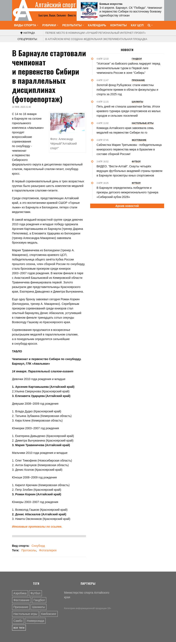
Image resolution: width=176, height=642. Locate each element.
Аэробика (20, 593)
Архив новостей (127, 206)
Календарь (97, 25)
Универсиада (35, 620)
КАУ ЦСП (137, 25)
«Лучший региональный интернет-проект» (95, 32)
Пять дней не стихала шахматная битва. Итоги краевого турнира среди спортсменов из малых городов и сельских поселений (129, 111)
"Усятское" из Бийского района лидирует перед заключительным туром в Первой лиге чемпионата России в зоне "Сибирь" (128, 68)
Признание (21, 607)
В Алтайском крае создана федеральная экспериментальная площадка (96, 39)
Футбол (35, 593)
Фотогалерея (48, 550)
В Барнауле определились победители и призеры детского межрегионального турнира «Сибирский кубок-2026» (127, 192)
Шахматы (38, 607)
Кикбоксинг (48, 614)
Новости (127, 49)
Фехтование (22, 600)
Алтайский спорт (55, 4)
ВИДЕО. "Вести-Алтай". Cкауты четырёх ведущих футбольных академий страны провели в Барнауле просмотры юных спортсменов (129, 171)
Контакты (118, 25)
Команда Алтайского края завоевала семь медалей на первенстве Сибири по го (125, 130)
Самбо (18, 620)
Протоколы (28, 550)
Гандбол (39, 600)
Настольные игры (25, 614)
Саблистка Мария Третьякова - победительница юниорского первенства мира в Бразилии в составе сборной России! (129, 149)
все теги (19, 627)
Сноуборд (38, 545)
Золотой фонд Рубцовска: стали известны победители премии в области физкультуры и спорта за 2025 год (127, 89)
